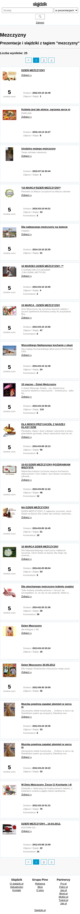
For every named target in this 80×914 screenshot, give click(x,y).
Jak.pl (63, 903)
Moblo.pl (63, 896)
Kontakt (16, 890)
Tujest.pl (63, 900)
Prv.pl (63, 883)
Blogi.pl (63, 893)
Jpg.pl (63, 890)
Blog (40, 887)
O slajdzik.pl (16, 883)
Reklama (40, 883)
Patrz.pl (63, 887)
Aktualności (16, 887)
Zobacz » (26, 75)
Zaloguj (40, 22)
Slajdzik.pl (40, 910)
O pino (40, 890)
